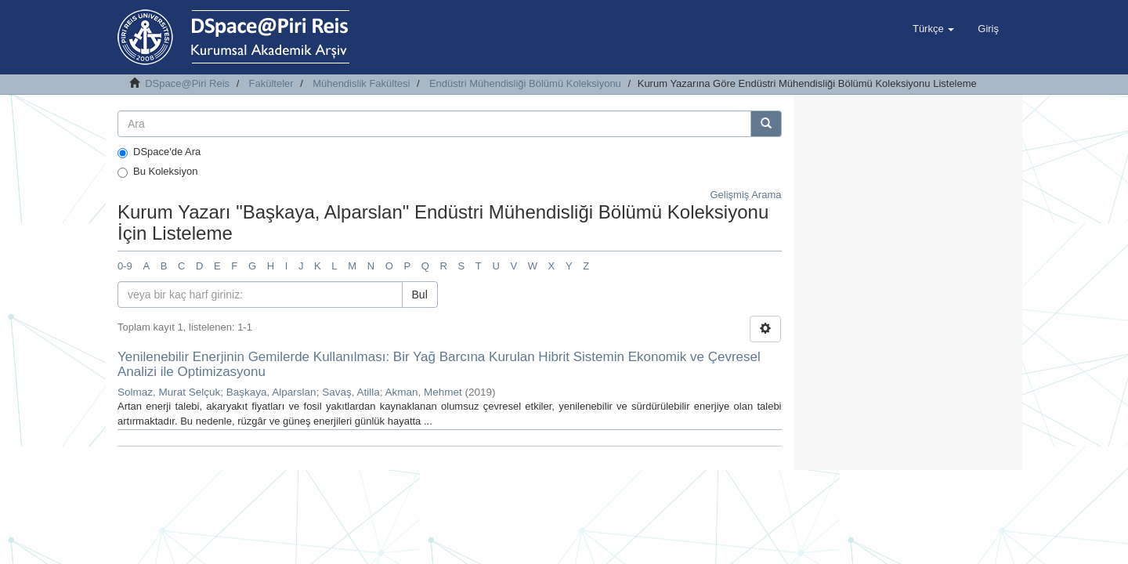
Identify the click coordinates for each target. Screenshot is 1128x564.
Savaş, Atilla (351, 392)
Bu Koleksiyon (157, 171)
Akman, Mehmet (423, 392)
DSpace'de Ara (159, 152)
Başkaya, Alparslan (271, 392)
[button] (933, 29)
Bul (420, 294)
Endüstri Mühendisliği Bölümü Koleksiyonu (525, 83)
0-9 (125, 266)
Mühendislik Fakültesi (361, 83)
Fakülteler (271, 83)
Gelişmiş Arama (745, 195)
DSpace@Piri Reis (187, 83)
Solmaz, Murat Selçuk (169, 392)
